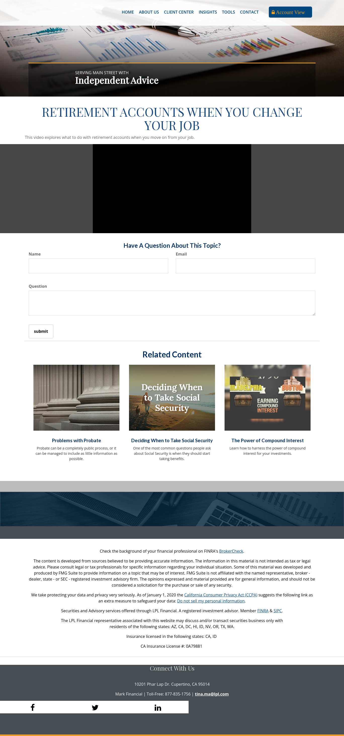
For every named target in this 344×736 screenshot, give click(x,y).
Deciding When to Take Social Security (172, 440)
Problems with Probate (76, 440)
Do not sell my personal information (210, 601)
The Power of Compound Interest (267, 440)
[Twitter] (94, 707)
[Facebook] (31, 707)
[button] (149, 12)
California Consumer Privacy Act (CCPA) (220, 595)
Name (35, 254)
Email (181, 254)
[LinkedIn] (157, 707)
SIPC (278, 611)
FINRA (263, 611)
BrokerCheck (231, 551)
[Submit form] (41, 331)
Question (38, 286)
